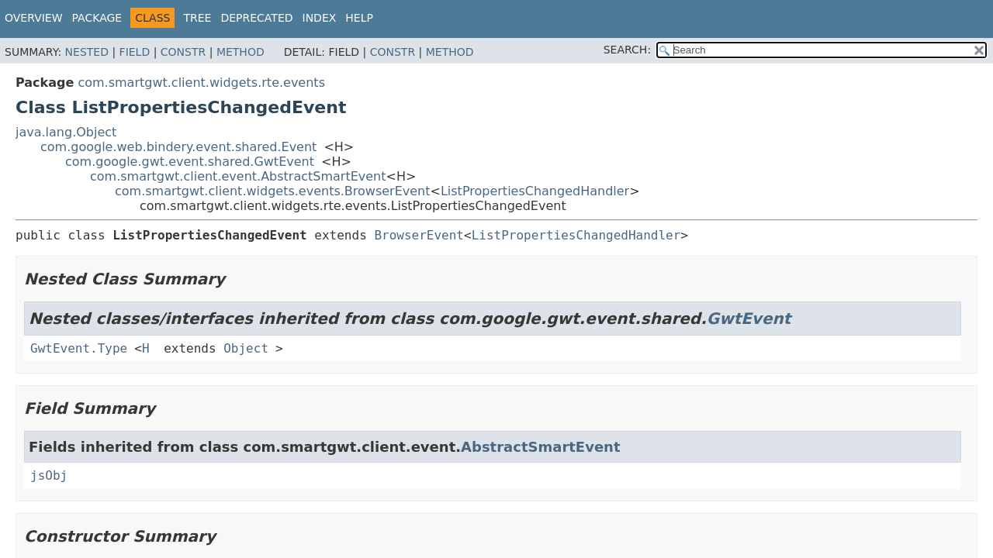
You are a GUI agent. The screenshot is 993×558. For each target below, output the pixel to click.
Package (97, 18)
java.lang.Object (66, 132)
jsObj (48, 475)
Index (320, 18)
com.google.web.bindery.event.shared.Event (178, 147)
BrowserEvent (419, 235)
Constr (183, 52)
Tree (197, 18)
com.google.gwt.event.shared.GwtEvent (189, 161)
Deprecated (256, 18)
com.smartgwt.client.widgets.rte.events (201, 82)
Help (359, 18)
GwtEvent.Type (78, 348)
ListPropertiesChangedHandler (535, 191)
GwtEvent (749, 318)
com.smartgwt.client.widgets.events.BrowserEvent (273, 191)
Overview (34, 18)
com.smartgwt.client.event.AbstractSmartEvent (238, 176)
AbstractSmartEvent (540, 447)
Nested (87, 52)
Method (240, 52)
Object (245, 348)
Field (135, 52)
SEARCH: (627, 49)
